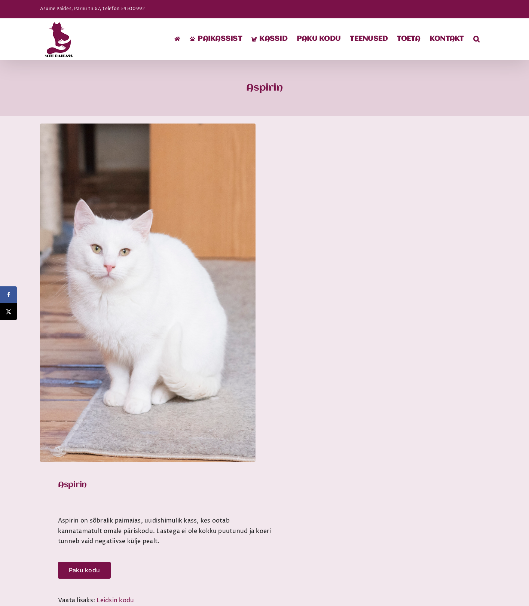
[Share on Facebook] (8, 294)
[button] (476, 39)
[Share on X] (8, 311)
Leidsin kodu (115, 600)
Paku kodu (84, 570)
